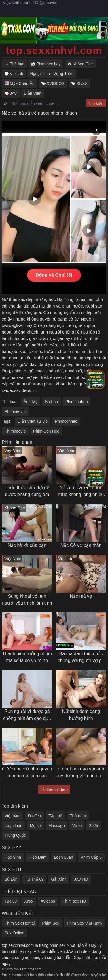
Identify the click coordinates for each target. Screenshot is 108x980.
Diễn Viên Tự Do (33, 421)
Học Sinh (13, 857)
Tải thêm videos (54, 789)
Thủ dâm (78, 815)
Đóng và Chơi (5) (54, 275)
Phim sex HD (74, 901)
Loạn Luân (63, 857)
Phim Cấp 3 (91, 857)
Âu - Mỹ (30, 401)
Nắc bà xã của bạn (26, 545)
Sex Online (14, 933)
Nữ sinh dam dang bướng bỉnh (81, 715)
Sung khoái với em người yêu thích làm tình (27, 599)
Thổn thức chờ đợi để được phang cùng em (27, 491)
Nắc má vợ (81, 596)
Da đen (34, 815)
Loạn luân (13, 825)
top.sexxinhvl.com (54, 50)
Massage (56, 825)
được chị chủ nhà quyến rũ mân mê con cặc (27, 772)
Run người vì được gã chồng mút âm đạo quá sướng (27, 715)
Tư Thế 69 (34, 879)
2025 (93, 825)
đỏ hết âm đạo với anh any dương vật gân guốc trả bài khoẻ (81, 772)
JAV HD (81, 879)
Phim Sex (50, 923)
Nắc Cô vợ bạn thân (81, 545)
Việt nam (12, 815)
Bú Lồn (51, 401)
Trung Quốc (15, 835)
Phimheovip (15, 411)
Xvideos (48, 901)
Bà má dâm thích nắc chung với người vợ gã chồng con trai (81, 657)
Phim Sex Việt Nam (84, 923)
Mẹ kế (35, 825)
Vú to (77, 825)
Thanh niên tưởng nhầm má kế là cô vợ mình (27, 657)
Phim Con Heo (46, 431)
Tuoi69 (11, 901)
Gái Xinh (59, 879)
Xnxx (28, 901)
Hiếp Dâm (37, 857)
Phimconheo (76, 401)
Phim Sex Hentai (20, 923)
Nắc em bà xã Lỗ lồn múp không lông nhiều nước (81, 491)
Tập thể (55, 815)
